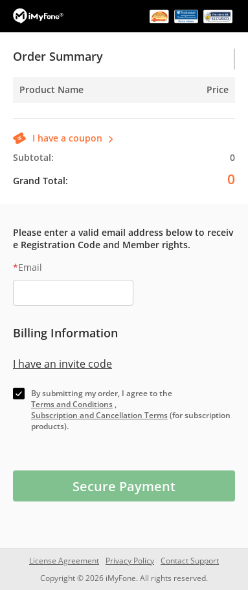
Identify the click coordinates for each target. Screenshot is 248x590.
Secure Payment (124, 486)
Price (218, 89)
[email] (73, 293)
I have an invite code (62, 364)
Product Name (51, 89)
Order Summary (58, 56)
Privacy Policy (130, 560)
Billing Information (65, 333)
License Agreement (64, 560)
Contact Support (190, 560)
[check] (19, 393)
